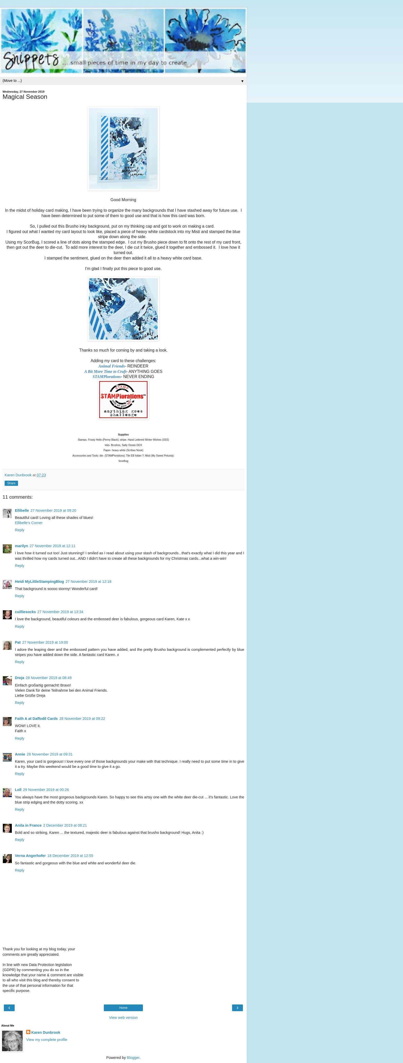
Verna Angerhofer (30, 856)
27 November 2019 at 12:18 (88, 581)
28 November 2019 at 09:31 (49, 754)
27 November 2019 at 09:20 (53, 510)
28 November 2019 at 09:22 (82, 719)
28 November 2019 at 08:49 (48, 678)
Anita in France (28, 825)
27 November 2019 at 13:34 (60, 612)
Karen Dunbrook (45, 1032)
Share (11, 483)
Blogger (133, 1058)
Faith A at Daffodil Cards (36, 719)
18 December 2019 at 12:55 (70, 856)
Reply (19, 530)
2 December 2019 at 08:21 (65, 825)
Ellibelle (22, 510)
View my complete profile (46, 1040)
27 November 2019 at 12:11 (52, 546)
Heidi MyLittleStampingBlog (39, 581)
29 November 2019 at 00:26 (46, 790)
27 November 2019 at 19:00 (45, 642)
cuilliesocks (25, 612)
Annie (20, 754)
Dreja (19, 678)
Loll (18, 790)
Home (123, 1008)
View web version (123, 1018)
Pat (18, 642)
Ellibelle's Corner (29, 523)
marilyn (21, 546)
